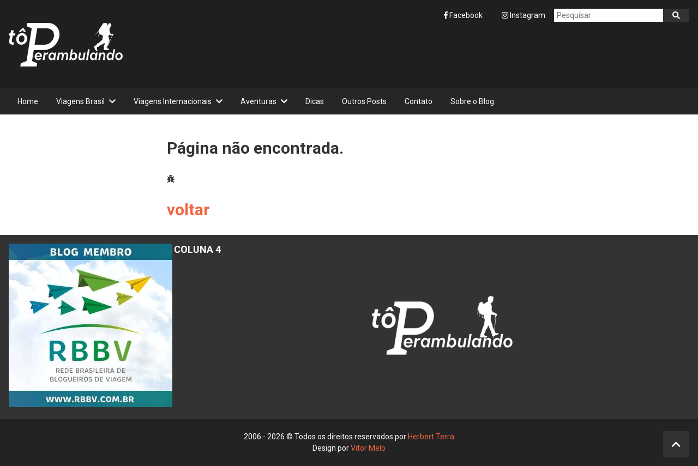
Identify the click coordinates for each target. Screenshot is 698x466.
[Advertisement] (490, 55)
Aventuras (258, 101)
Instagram (523, 15)
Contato (418, 101)
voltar (188, 209)
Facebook (464, 15)
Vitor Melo (368, 448)
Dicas (314, 101)
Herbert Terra (431, 436)
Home (27, 101)
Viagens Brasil (80, 101)
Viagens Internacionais (173, 101)
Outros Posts (364, 101)
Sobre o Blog (472, 101)
